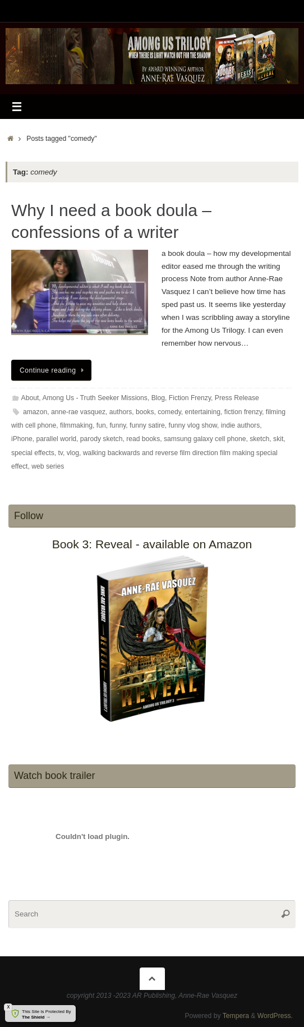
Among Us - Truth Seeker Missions (95, 398)
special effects (32, 453)
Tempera (236, 1016)
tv (60, 453)
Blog (158, 398)
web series (47, 466)
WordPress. (275, 1016)
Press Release (237, 398)
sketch (259, 439)
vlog (73, 453)
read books (143, 439)
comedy (169, 412)
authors (120, 412)
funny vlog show (193, 425)
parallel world (56, 439)
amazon (35, 412)
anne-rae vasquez (78, 412)
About (30, 398)
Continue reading (53, 370)
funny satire (147, 425)
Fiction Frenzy (190, 398)
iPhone (22, 439)
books (145, 412)
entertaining (202, 412)
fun (101, 425)
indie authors (240, 425)
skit (278, 439)
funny (118, 425)
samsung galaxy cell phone (205, 439)
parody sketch (101, 439)
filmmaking (76, 425)
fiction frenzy (243, 412)
